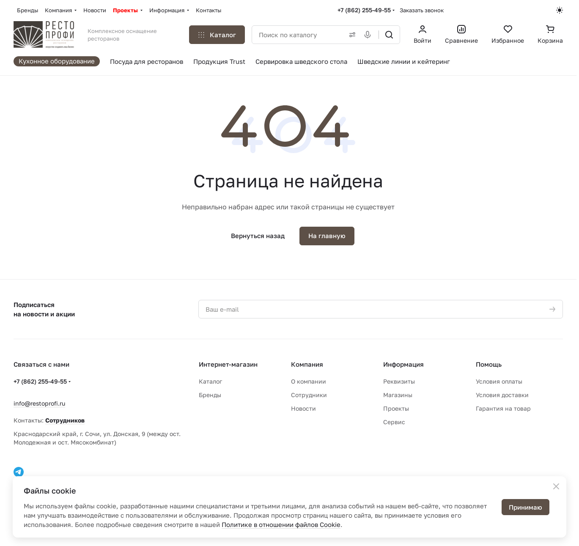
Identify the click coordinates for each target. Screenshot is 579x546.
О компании (308, 381)
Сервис (394, 421)
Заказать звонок (422, 10)
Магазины (397, 394)
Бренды (210, 394)
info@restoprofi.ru (39, 403)
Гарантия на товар (503, 408)
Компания (307, 364)
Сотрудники (309, 394)
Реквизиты (399, 381)
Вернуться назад (258, 235)
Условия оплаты (499, 381)
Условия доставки (502, 394)
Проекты (396, 408)
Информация (403, 364)
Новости (303, 408)
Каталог (210, 381)
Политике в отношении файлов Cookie (281, 524)
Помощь (489, 364)
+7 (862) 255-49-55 (364, 10)
